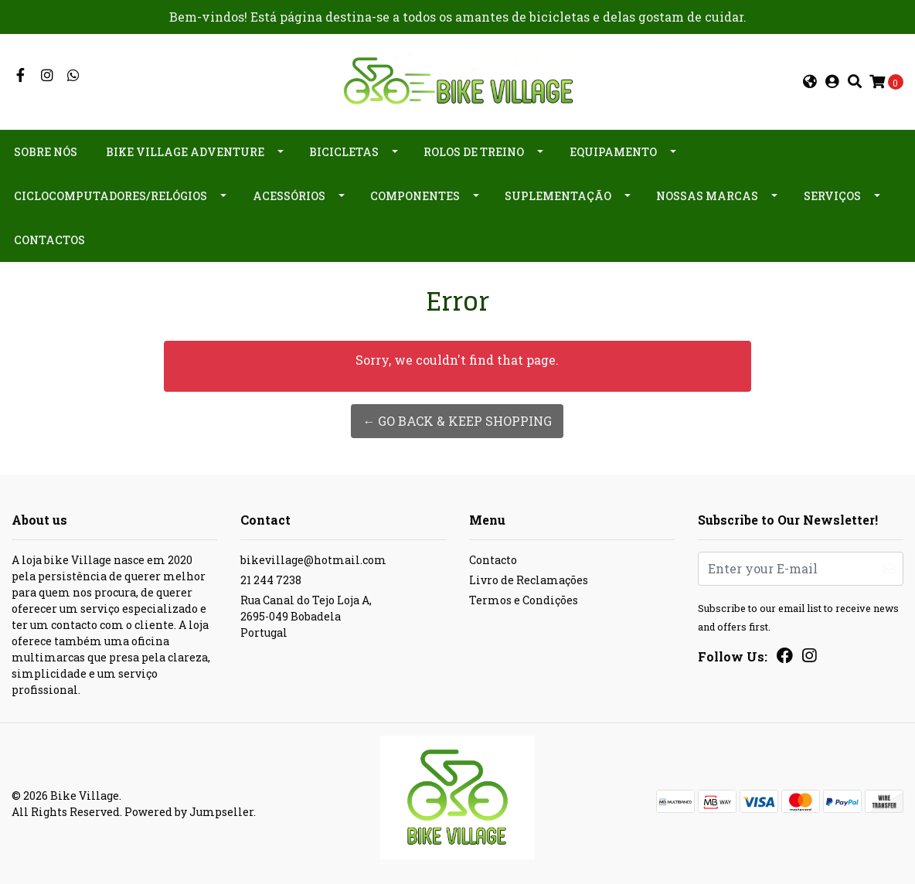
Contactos (49, 240)
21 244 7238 (270, 580)
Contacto (493, 559)
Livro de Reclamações (528, 580)
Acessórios (289, 196)
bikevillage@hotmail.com (313, 559)
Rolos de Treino (473, 151)
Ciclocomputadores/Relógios (110, 196)
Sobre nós (45, 151)
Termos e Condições (523, 600)
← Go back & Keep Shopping (457, 421)
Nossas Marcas (707, 196)
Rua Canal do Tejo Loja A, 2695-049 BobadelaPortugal (306, 616)
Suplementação (558, 196)
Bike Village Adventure (185, 151)
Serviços (832, 196)
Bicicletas (344, 151)
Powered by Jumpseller (188, 811)
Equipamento (613, 151)
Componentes (415, 196)
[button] (810, 82)
